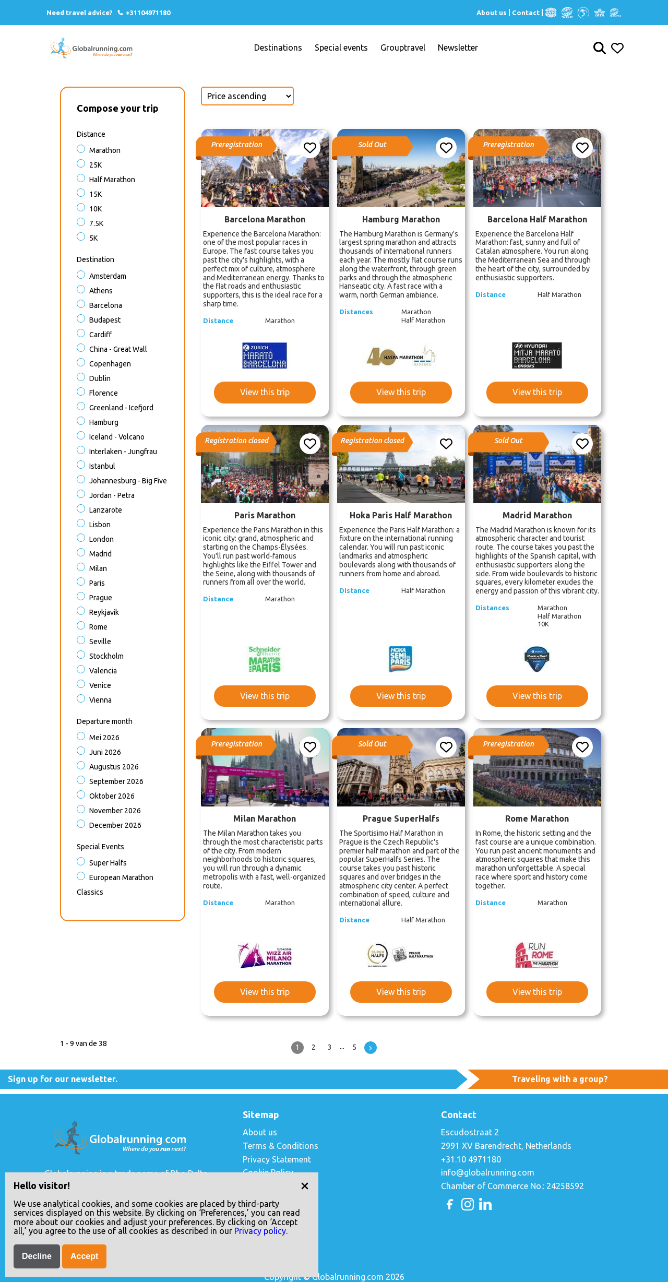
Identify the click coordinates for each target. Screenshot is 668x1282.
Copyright (261, 1186)
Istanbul (102, 466)
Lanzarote (105, 510)
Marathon (105, 150)
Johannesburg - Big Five (128, 481)
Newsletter (458, 47)
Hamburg (103, 422)
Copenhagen (110, 364)
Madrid (100, 554)
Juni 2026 (105, 752)
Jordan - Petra (112, 495)
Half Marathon (112, 179)
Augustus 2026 (114, 767)
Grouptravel (402, 47)
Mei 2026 (104, 737)
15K (95, 194)
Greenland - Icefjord (121, 407)
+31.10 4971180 (471, 1159)
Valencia (103, 671)
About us (491, 12)
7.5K (96, 223)
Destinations (278, 47)
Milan (98, 568)
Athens (101, 291)
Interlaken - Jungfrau (123, 451)
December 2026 (115, 825)
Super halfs (108, 863)
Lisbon (100, 524)
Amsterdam (107, 276)
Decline (37, 1256)
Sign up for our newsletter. (62, 1079)
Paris (97, 583)
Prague (100, 597)
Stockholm (106, 656)
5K (93, 238)
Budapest (105, 320)
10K (95, 209)
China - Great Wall (118, 349)
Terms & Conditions (280, 1145)
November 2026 (115, 810)
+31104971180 (143, 12)
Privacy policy (260, 1231)
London (101, 539)
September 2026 (116, 781)
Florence (103, 393)
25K (95, 165)
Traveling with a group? (560, 1079)
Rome (98, 627)
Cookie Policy (268, 1172)
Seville (100, 641)
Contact (526, 12)
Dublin (100, 378)
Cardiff (100, 334)
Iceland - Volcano (117, 437)
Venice (100, 685)
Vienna (100, 700)
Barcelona (105, 305)
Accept (84, 1256)
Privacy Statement (277, 1159)
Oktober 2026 (112, 796)
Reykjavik (104, 612)
